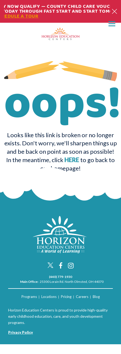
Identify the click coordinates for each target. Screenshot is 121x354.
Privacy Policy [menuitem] (20, 332)
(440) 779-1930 (60, 277)
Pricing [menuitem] (66, 296)
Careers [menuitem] (82, 296)
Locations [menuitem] (49, 296)
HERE (71, 159)
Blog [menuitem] (96, 296)
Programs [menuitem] (29, 296)
